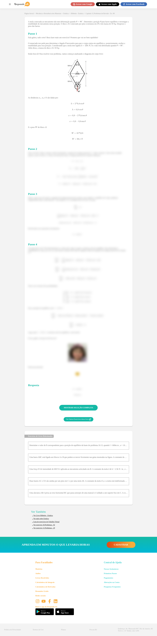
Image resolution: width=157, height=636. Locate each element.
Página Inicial (29, 13)
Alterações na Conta (111, 582)
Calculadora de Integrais (45, 582)
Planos (63, 630)
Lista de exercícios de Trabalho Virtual (46, 522)
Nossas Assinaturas (111, 569)
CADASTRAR (121, 544)
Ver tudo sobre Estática (41, 519)
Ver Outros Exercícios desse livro (78, 419)
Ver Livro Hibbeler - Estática (43, 515)
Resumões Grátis (42, 591)
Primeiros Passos (110, 573)
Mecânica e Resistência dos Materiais (48, 13)
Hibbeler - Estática (77, 13)
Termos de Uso (38, 630)
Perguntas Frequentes (112, 587)
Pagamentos (108, 578)
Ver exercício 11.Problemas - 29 (44, 528)
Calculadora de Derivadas (45, 587)
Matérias (38, 569)
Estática (66, 13)
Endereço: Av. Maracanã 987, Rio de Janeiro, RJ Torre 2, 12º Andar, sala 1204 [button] (135, 630)
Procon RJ (93, 630)
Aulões (38, 573)
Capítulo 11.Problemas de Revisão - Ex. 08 (100, 13)
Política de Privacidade (12, 630)
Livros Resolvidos (42, 578)
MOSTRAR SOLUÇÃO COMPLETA (78, 408)
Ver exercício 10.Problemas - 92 (44, 525)
